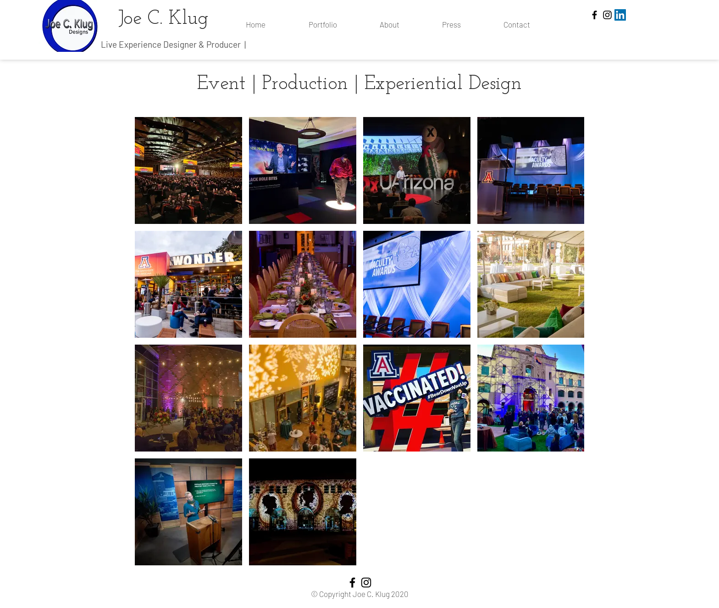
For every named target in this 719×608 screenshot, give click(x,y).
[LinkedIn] (620, 15)
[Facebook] (594, 15)
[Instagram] (607, 15)
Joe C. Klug (163, 19)
